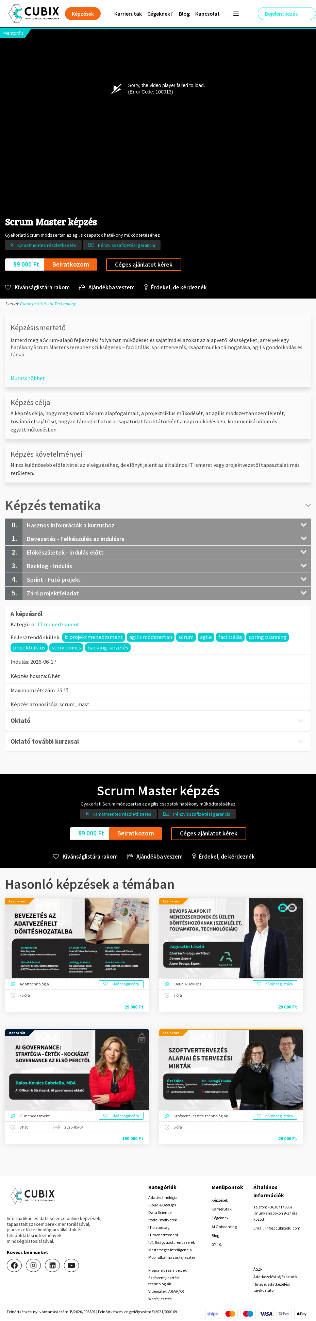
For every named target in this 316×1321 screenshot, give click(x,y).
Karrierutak (128, 13)
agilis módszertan (150, 637)
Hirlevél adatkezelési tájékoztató (271, 1287)
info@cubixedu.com (282, 1228)
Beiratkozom (70, 264)
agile (206, 637)
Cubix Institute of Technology (48, 304)
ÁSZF (257, 1269)
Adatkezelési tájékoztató (275, 1276)
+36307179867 (280, 1206)
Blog (184, 13)
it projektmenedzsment (94, 637)
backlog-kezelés (107, 647)
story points (66, 647)
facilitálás (230, 637)
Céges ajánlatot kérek (143, 264)
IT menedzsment (58, 624)
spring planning (267, 637)
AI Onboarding (224, 1226)
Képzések (220, 1200)
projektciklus (29, 647)
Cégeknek (220, 1217)
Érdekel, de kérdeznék (175, 287)
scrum (186, 637)
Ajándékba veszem (107, 287)
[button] (28, 378)
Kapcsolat (207, 13)
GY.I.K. (217, 1244)
